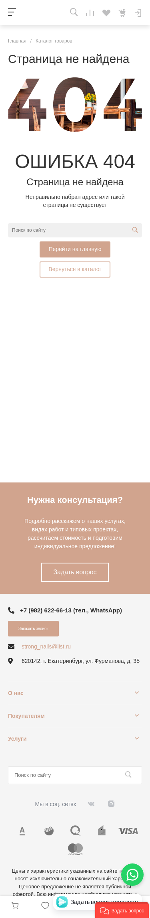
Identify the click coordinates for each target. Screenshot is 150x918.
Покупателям (26, 716)
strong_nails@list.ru (46, 646)
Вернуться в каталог (74, 269)
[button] (122, 910)
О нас (16, 693)
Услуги (17, 739)
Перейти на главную (74, 249)
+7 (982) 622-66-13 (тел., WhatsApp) (71, 610)
